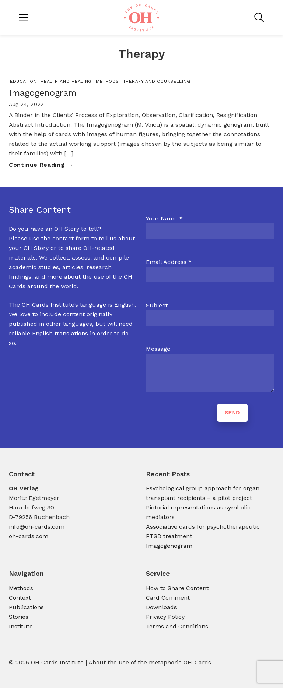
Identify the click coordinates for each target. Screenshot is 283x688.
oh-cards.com (28, 536)
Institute (21, 626)
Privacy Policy (165, 616)
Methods (107, 81)
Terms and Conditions (177, 626)
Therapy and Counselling (157, 81)
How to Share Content (177, 588)
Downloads (161, 607)
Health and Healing (66, 81)
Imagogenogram (42, 93)
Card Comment (168, 597)
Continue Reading (36, 164)
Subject (157, 305)
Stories (18, 616)
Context (20, 597)
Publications (26, 607)
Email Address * (169, 261)
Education (23, 81)
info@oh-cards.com (36, 526)
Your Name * (164, 218)
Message (158, 348)
